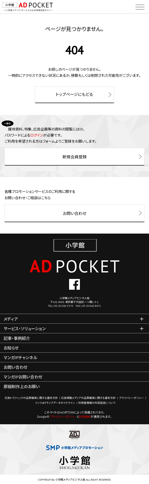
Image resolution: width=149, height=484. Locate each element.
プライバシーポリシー (131, 398)
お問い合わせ (15, 367)
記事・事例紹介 (17, 338)
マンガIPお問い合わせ (23, 377)
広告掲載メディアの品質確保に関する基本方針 (88, 398)
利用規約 (85, 417)
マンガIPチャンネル (20, 357)
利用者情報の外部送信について (96, 402)
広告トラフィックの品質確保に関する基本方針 (31, 398)
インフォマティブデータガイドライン (55, 402)
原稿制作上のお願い (22, 386)
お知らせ (11, 348)
